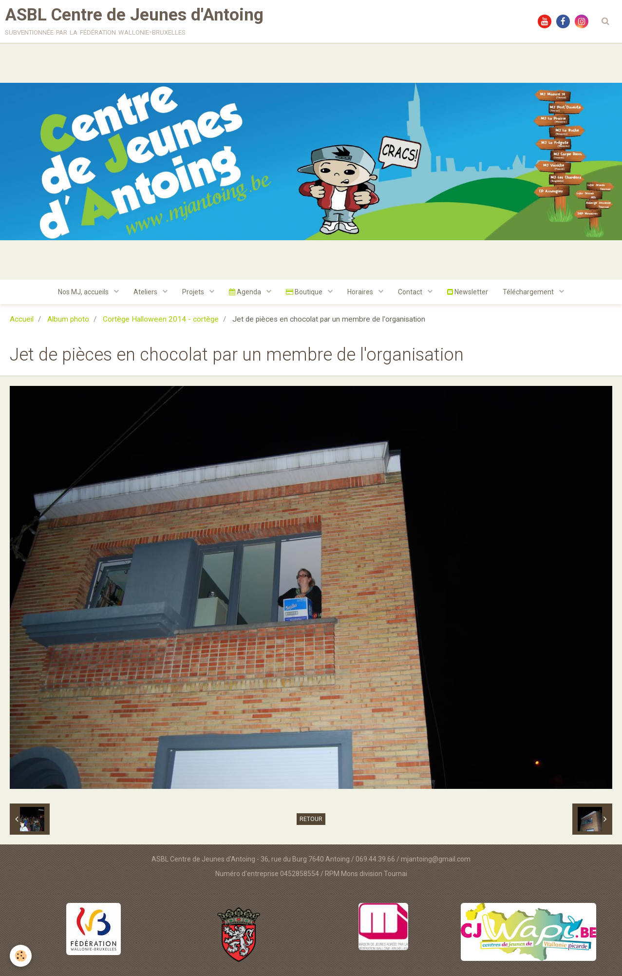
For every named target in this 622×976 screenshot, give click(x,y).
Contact (411, 292)
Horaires (361, 292)
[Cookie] (21, 956)
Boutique (305, 292)
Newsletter (467, 292)
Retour (311, 819)
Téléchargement (529, 292)
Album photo (68, 319)
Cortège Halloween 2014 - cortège (161, 319)
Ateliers (146, 292)
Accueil (22, 319)
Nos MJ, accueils (84, 292)
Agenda (246, 292)
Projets (194, 292)
